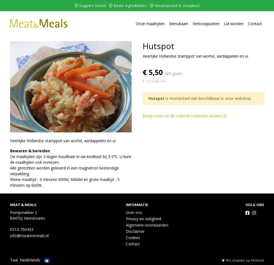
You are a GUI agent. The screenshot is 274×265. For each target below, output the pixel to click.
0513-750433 (21, 229)
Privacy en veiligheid (143, 218)
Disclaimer (135, 231)
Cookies (133, 237)
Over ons (134, 212)
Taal (14, 260)
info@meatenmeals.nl (29, 235)
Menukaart (178, 23)
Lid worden (234, 23)
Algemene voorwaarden (147, 225)
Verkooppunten (206, 23)
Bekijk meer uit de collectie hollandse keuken (185, 115)
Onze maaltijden (150, 23)
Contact (255, 23)
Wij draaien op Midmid (243, 260)
